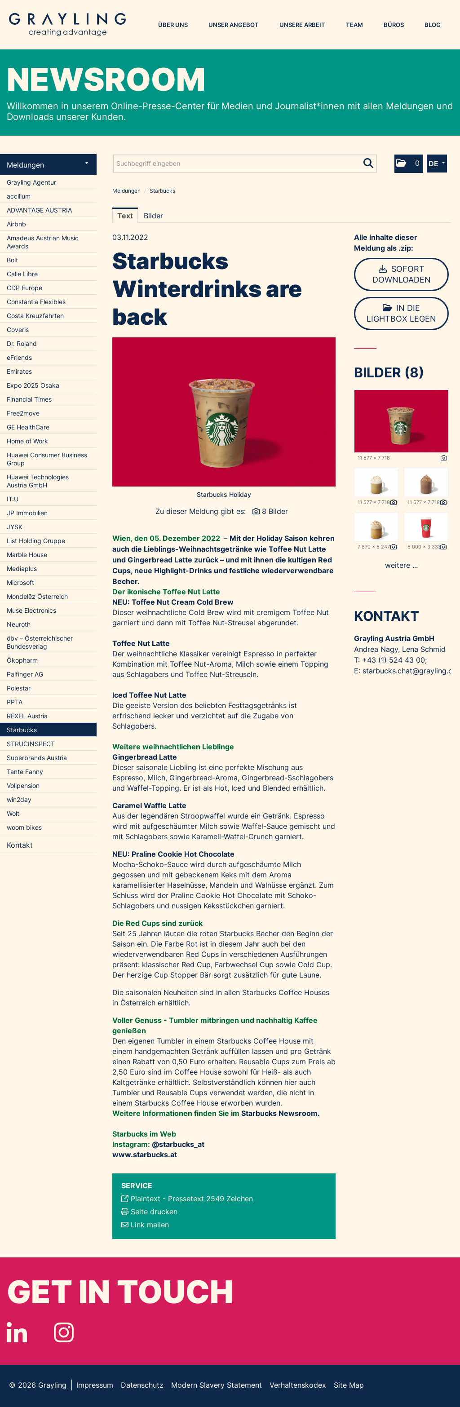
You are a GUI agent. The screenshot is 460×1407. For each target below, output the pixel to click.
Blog (433, 24)
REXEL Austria (27, 716)
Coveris (18, 329)
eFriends (19, 357)
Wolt (13, 813)
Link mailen (150, 1224)
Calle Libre (22, 274)
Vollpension (23, 785)
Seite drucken (154, 1211)
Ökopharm (22, 660)
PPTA (14, 702)
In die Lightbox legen (401, 313)
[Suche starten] (369, 161)
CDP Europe (24, 288)
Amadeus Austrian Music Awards (43, 242)
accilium (19, 196)
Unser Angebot (233, 24)
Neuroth (19, 624)
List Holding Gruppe (36, 540)
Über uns (173, 24)
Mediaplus (22, 568)
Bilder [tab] (153, 215)
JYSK (14, 527)
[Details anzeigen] (444, 458)
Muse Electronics (31, 610)
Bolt (12, 260)
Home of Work (27, 441)
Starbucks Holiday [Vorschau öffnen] (224, 494)
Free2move (23, 413)
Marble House (27, 554)
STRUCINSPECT (31, 744)
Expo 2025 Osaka (33, 385)
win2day (19, 799)
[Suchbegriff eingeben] (245, 164)
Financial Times (29, 399)
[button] (408, 164)
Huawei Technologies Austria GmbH (38, 481)
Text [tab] (125, 215)
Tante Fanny (25, 771)
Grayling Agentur (31, 182)
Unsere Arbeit (302, 24)
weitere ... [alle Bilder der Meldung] (401, 565)
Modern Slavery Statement (216, 1384)
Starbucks (22, 730)
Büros (394, 24)
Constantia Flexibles (36, 301)
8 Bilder (275, 511)
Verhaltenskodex (298, 1384)
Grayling (67, 24)
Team (354, 24)
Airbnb (16, 224)
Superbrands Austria (37, 757)
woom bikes (24, 827)
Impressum (94, 1384)
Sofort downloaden (401, 274)
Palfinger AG (25, 674)
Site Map (349, 1384)
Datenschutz (142, 1384)
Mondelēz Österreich (37, 596)
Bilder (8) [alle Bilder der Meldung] (389, 372)
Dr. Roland (22, 343)
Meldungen (47, 164)
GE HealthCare (28, 427)
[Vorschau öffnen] (224, 412)
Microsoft (20, 582)
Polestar (19, 688)
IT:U (12, 499)
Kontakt (20, 845)
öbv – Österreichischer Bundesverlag (40, 642)
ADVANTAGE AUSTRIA (39, 210)
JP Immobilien (27, 513)
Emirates (19, 371)
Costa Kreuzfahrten (35, 315)
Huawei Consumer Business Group (47, 459)
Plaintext (145, 1198)
